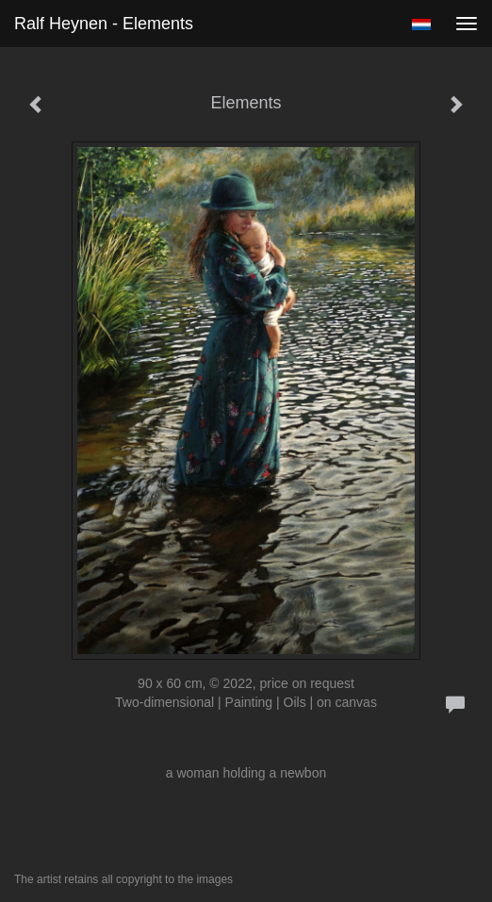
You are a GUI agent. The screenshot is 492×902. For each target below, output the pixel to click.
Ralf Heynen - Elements (103, 23)
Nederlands (421, 24)
